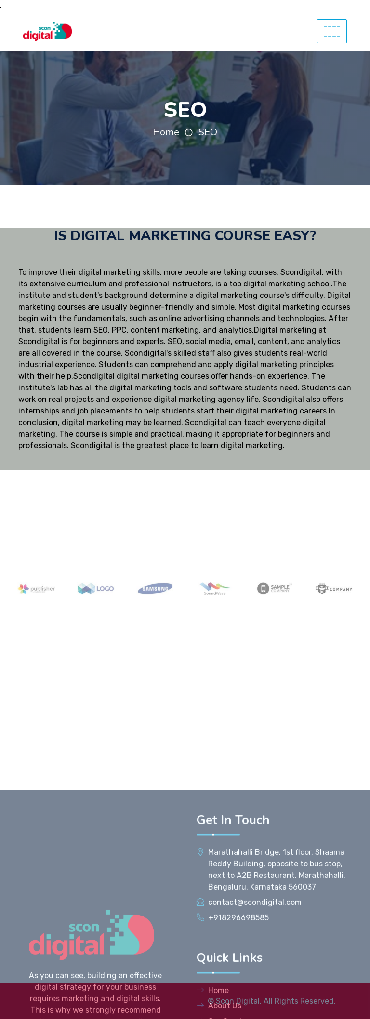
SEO (207, 132)
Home (166, 132)
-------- (332, 31)
